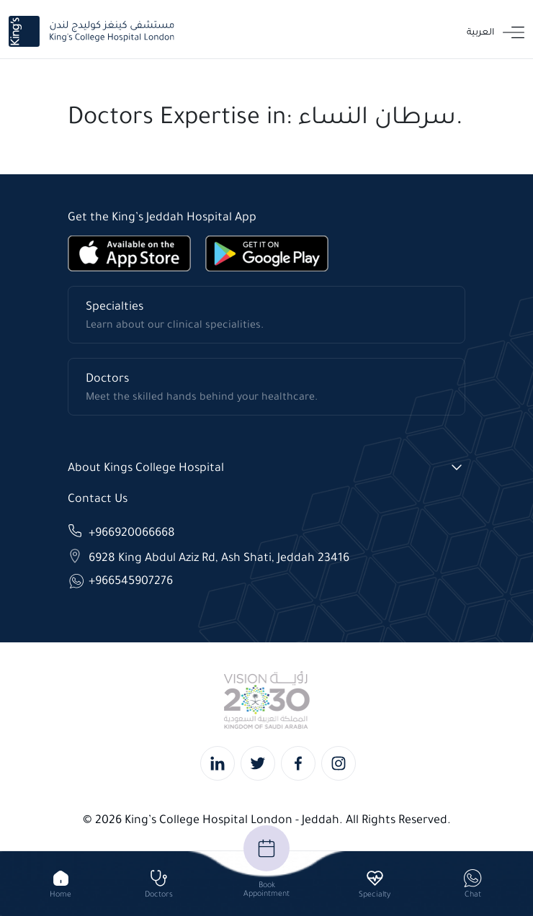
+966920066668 (132, 531)
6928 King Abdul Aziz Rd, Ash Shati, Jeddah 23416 (219, 556)
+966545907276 (131, 580)
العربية (480, 31)
